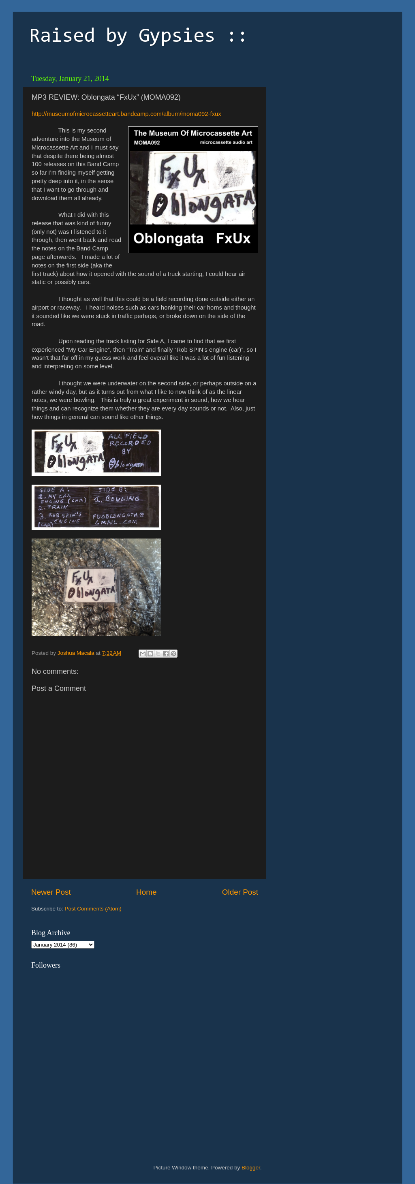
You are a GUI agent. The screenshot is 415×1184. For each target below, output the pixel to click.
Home (146, 892)
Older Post (240, 892)
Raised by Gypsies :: (138, 37)
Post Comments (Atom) (93, 909)
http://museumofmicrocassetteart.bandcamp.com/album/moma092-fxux (126, 114)
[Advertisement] (327, 121)
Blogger (251, 1168)
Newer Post (51, 892)
